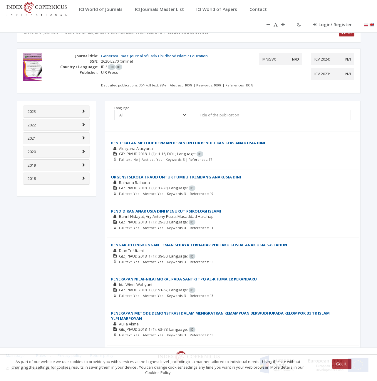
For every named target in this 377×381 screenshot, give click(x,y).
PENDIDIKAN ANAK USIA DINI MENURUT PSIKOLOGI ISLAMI (166, 211)
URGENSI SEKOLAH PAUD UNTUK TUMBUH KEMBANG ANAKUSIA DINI (176, 177)
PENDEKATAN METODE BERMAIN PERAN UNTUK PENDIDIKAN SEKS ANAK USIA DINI (188, 143)
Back (347, 32)
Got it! (342, 364)
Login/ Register (332, 24)
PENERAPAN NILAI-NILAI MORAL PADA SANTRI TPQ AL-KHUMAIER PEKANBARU (184, 279)
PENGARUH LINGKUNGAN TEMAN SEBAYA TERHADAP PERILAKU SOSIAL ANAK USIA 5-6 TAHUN (199, 245)
